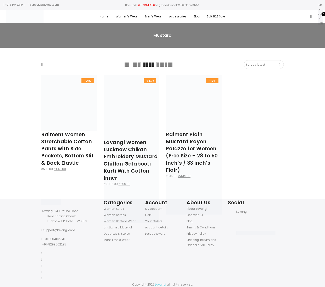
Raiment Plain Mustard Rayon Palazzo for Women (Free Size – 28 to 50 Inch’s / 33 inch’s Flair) (192, 152)
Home (104, 16)
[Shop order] (264, 64)
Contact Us (195, 215)
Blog (197, 16)
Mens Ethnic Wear (117, 240)
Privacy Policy (196, 234)
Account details (156, 227)
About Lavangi (197, 209)
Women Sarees (115, 215)
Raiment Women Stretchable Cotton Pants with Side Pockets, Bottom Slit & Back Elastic (67, 148)
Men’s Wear (153, 16)
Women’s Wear (127, 16)
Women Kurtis (114, 209)
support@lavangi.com (59, 230)
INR (321, 22)
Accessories (177, 16)
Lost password (155, 234)
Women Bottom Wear (120, 221)
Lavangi (241, 212)
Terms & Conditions (201, 227)
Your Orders (153, 221)
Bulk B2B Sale (216, 16)
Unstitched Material (118, 227)
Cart (148, 215)
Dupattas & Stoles (117, 234)
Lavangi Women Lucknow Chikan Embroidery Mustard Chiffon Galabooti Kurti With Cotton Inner (131, 160)
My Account (153, 209)
